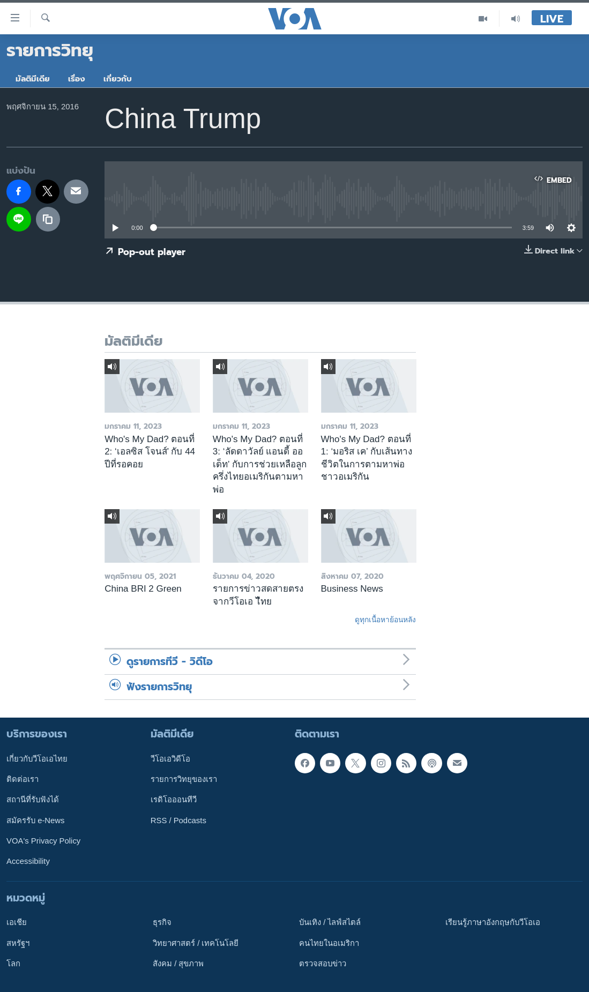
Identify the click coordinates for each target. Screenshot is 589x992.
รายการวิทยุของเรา (184, 779)
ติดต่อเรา (22, 779)
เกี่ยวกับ (117, 79)
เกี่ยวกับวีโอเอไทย (37, 759)
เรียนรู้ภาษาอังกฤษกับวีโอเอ (492, 922)
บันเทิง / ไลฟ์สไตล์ (330, 922)
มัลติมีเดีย (33, 79)
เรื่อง (76, 79)
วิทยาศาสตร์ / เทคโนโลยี (195, 942)
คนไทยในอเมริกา (329, 942)
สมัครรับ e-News (35, 820)
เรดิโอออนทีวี (174, 799)
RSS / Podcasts (178, 820)
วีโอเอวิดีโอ (170, 759)
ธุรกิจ (162, 922)
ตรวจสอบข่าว (322, 963)
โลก (13, 963)
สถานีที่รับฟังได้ (32, 799)
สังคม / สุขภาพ (178, 963)
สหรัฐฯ (17, 942)
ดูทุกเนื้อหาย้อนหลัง (385, 619)
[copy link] (48, 219)
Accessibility (28, 861)
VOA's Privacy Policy (43, 841)
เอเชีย (16, 922)
